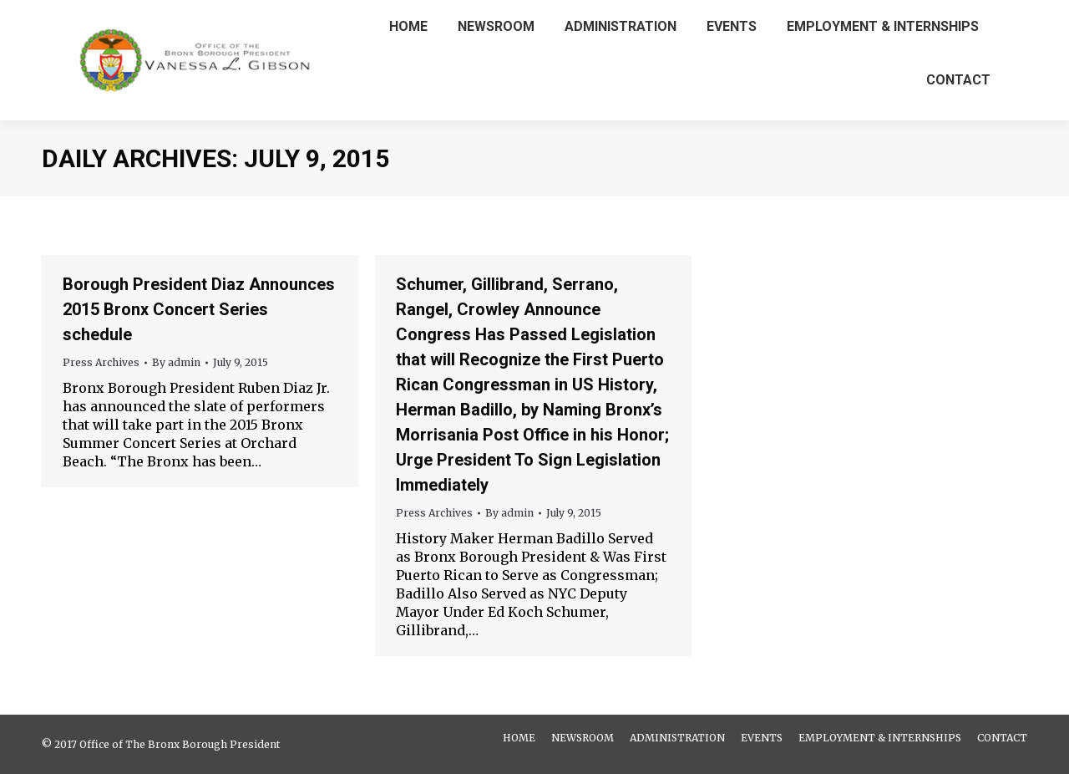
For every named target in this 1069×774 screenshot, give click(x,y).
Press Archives (101, 362)
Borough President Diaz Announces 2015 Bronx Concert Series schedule (199, 309)
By (176, 362)
